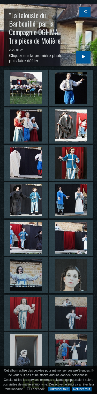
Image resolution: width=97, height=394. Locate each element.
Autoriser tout (59, 389)
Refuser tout (81, 389)
